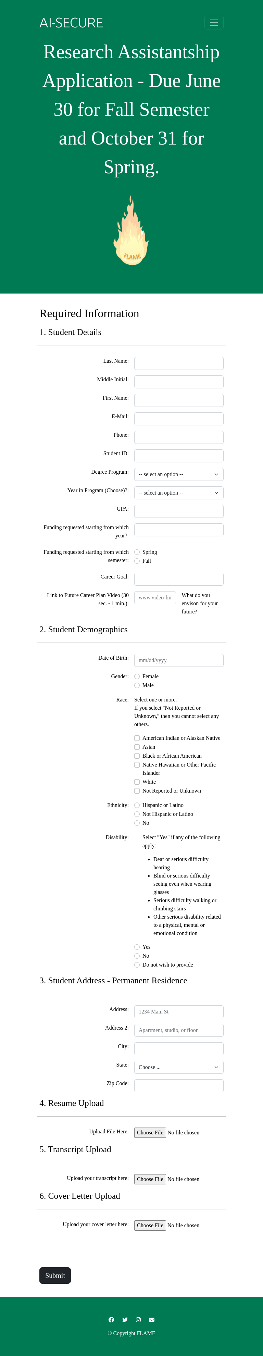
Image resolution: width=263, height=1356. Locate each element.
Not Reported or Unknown (171, 791)
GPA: (123, 509)
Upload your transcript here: (98, 1178)
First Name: (116, 398)
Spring (149, 552)
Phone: (121, 435)
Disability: (117, 837)
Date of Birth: (113, 658)
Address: (119, 1009)
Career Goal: (115, 577)
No (145, 823)
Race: (122, 699)
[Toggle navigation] (214, 22)
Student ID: (116, 453)
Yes (146, 947)
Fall (146, 561)
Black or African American (172, 756)
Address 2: (117, 1028)
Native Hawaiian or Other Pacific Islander (179, 769)
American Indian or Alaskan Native (181, 738)
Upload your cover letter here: (96, 1224)
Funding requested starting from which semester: (86, 556)
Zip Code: (118, 1083)
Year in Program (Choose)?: (98, 490)
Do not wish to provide (167, 965)
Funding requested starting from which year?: (86, 531)
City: (123, 1046)
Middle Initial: (113, 379)
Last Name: (116, 361)
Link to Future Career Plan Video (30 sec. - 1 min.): (88, 599)
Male (148, 685)
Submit (55, 1275)
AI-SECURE (71, 22)
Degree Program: (110, 472)
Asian (148, 747)
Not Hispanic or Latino (167, 814)
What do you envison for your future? (199, 603)
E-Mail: (120, 416)
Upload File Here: (109, 1131)
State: (122, 1065)
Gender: (120, 676)
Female (150, 676)
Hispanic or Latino (163, 805)
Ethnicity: (118, 805)
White (149, 782)
